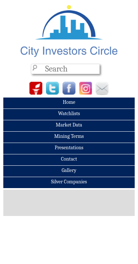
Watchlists (69, 113)
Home (69, 102)
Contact (69, 159)
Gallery (68, 170)
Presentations (68, 147)
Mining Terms (69, 136)
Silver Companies (69, 182)
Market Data (69, 125)
